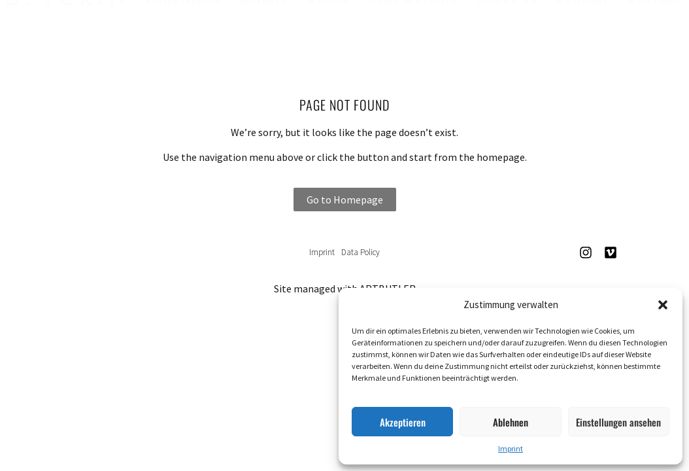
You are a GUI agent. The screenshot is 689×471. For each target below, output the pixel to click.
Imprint (510, 448)
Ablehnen (510, 422)
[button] (662, 304)
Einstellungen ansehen (618, 422)
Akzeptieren (403, 422)
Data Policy (360, 252)
